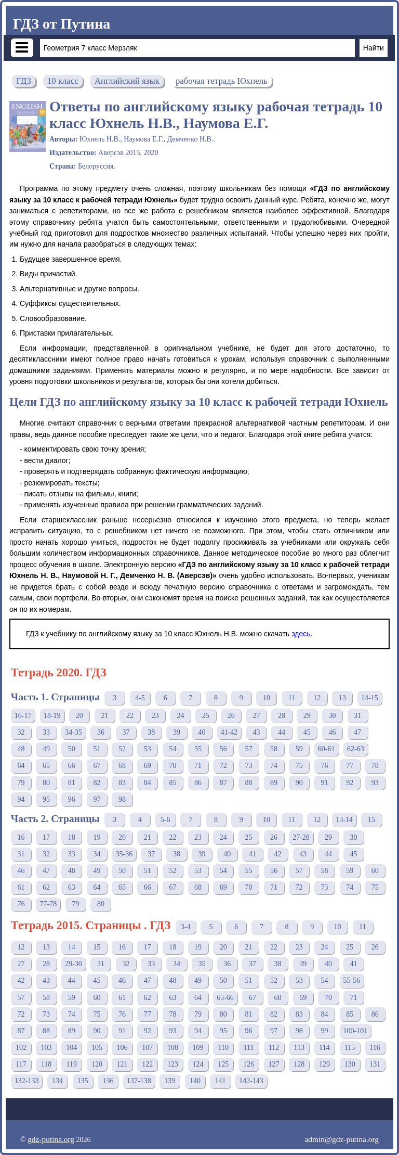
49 (46, 749)
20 (79, 716)
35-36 (123, 854)
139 (169, 1081)
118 (46, 1064)
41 (252, 854)
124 (198, 1064)
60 (375, 871)
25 (205, 716)
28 (281, 716)
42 (278, 854)
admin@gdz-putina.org (341, 1139)
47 (357, 732)
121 (122, 1064)
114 (324, 1047)
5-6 (165, 820)
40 (202, 732)
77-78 (48, 904)
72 (223, 765)
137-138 (139, 1081)
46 (332, 732)
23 (155, 716)
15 (371, 820)
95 (46, 799)
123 (172, 1064)
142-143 (251, 1081)
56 (223, 749)
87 (223, 783)
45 (307, 732)
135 (82, 1081)
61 (20, 887)
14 (71, 947)
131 (374, 1064)
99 (324, 1031)
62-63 (355, 749)
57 (248, 749)
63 (71, 887)
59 (299, 749)
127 (274, 1064)
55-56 (352, 980)
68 (122, 765)
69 (147, 765)
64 (20, 765)
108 (172, 1047)
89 (273, 783)
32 (20, 732)
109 (198, 1047)
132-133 (27, 1081)
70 (172, 765)
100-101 (355, 1031)
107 (147, 1047)
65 (46, 765)
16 (20, 837)
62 (46, 887)
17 (46, 837)
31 (357, 716)
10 (266, 698)
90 (299, 783)
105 (96, 1047)
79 (20, 783)
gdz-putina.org (51, 1139)
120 (96, 1064)
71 (198, 765)
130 (349, 1064)
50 (71, 749)
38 (151, 732)
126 (248, 1064)
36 (100, 732)
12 (317, 698)
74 (273, 765)
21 (104, 716)
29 (307, 716)
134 (57, 1081)
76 (324, 765)
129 (324, 1064)
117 (21, 1064)
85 (172, 783)
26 (231, 716)
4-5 (140, 698)
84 (147, 783)
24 (180, 716)
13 (342, 698)
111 (248, 1047)
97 (96, 799)
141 (220, 1081)
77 (349, 765)
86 (198, 783)
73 (248, 765)
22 (130, 716)
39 (176, 732)
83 (122, 783)
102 (21, 1047)
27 (256, 716)
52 (122, 749)
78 (375, 765)
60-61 (326, 749)
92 (349, 783)
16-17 (23, 716)
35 (202, 964)
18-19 (52, 716)
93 (375, 783)
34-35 (73, 732)
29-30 (73, 964)
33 (46, 732)
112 (274, 1047)
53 (147, 749)
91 (324, 783)
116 (375, 1047)
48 (20, 749)
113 (299, 1047)
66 (71, 765)
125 (223, 1064)
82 (96, 783)
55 (198, 749)
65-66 (225, 998)
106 (122, 1047)
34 (96, 854)
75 (299, 765)
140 (195, 1081)
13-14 (344, 820)
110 (223, 1047)
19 (96, 837)
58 (273, 749)
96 (71, 799)
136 (107, 1081)
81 (71, 783)
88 (248, 783)
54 (172, 749)
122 (147, 1064)
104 (71, 1047)
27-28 (301, 837)
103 (46, 1047)
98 (122, 799)
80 (46, 783)
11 (291, 698)
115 (349, 1047)
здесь (300, 634)
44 (281, 732)
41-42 (229, 732)
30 (332, 716)
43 (256, 732)
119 (71, 1064)
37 (126, 732)
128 (299, 1064)
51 (96, 749)
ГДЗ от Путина (61, 24)
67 (96, 765)
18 (71, 837)
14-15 (369, 698)
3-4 (186, 927)
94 (20, 799)
